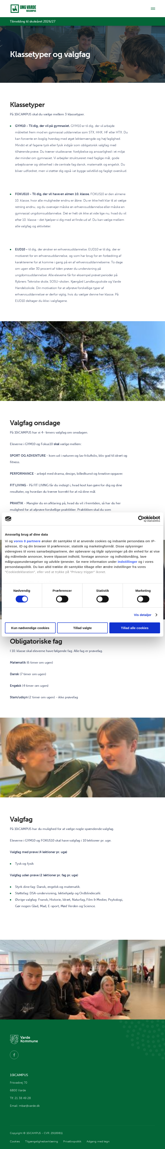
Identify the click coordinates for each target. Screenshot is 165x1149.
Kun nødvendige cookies (30, 628)
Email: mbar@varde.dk (25, 1106)
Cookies (15, 1141)
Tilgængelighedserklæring (41, 1141)
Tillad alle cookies (134, 628)
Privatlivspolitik (72, 1141)
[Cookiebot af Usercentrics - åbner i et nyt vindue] (141, 518)
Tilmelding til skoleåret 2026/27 (32, 21)
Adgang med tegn (98, 1141)
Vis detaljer (142, 615)
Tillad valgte (82, 628)
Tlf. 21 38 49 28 (20, 1098)
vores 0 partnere (27, 541)
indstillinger (128, 561)
